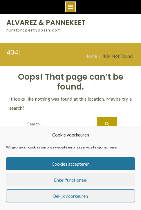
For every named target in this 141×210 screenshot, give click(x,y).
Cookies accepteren (71, 164)
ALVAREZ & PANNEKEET (46, 22)
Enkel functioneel (70, 180)
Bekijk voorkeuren (70, 196)
